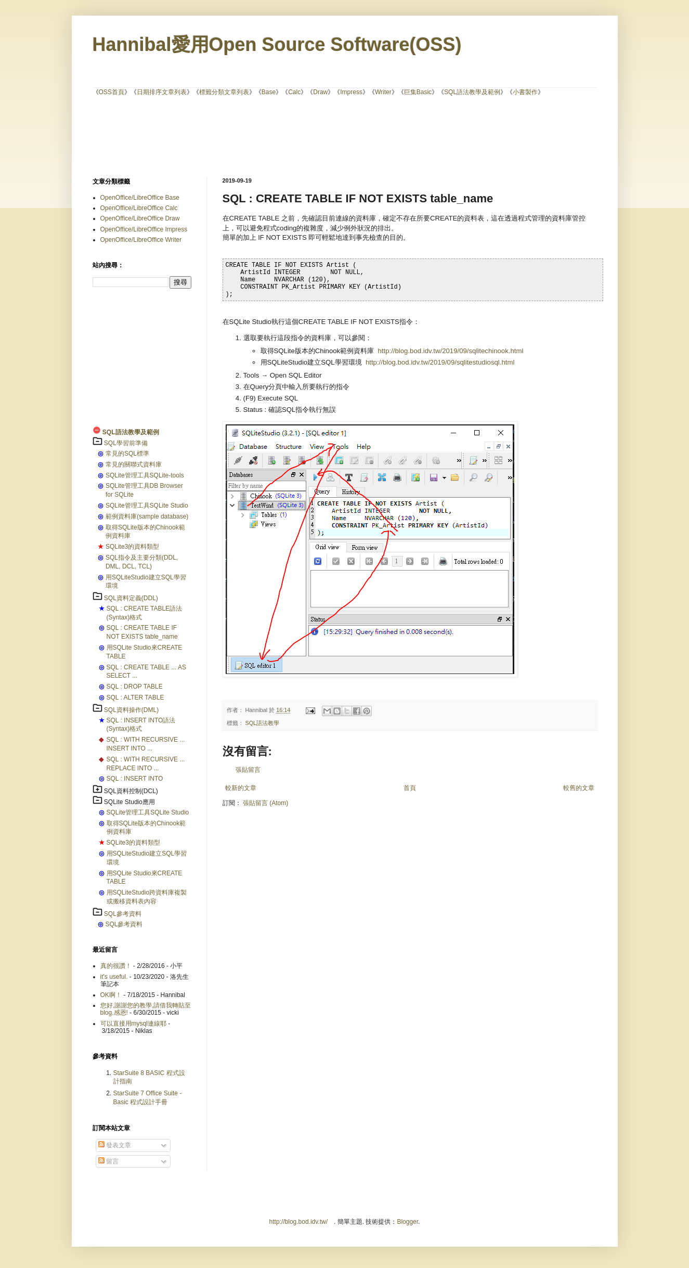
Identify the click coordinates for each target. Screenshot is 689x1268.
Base (269, 92)
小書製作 (525, 92)
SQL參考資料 (122, 913)
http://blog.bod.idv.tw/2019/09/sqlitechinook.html (451, 351)
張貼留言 (248, 769)
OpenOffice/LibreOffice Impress (144, 229)
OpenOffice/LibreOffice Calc (139, 208)
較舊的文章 (578, 788)
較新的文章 (240, 788)
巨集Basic (418, 92)
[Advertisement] (345, 135)
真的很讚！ (116, 965)
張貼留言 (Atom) (265, 803)
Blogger (407, 1221)
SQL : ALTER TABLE (135, 697)
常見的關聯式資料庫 (134, 464)
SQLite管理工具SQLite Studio (147, 505)
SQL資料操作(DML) (131, 710)
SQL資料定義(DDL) (131, 598)
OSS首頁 (111, 92)
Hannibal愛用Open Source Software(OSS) (277, 44)
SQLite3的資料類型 (132, 546)
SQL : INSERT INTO (135, 778)
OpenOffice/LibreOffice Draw (140, 218)
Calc (294, 92)
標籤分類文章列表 (224, 92)
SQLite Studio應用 (129, 802)
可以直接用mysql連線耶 (133, 1023)
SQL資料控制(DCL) (131, 791)
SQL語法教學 (262, 723)
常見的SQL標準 (127, 453)
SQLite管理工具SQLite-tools (145, 475)
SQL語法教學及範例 (472, 92)
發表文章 (114, 1145)
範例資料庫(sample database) (147, 516)
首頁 (410, 788)
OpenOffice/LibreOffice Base (139, 197)
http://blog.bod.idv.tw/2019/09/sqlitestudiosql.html (440, 362)
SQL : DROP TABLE (135, 686)
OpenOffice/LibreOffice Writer (141, 239)
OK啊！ (111, 995)
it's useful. (114, 976)
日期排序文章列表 (162, 92)
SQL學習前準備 (126, 443)
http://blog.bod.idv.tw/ (298, 1221)
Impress (351, 92)
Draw (320, 92)
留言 (108, 1161)
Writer (383, 92)
